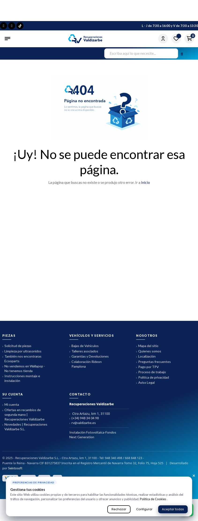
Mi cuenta (10, 404)
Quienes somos (148, 351)
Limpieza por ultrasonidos (21, 351)
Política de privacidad (152, 377)
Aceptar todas (173, 509)
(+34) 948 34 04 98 (84, 418)
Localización (146, 356)
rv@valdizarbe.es (82, 423)
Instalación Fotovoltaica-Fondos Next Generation (92, 434)
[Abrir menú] (8, 38)
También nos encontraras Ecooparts (21, 358)
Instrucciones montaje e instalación (21, 378)
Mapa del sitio (147, 346)
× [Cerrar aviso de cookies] (193, 475)
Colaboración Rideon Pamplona (85, 364)
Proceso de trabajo (151, 372)
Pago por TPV (147, 367)
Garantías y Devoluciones (89, 356)
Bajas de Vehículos (84, 346)
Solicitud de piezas (16, 346)
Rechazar (119, 509)
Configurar (144, 509)
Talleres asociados (83, 351)
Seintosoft (15, 468)
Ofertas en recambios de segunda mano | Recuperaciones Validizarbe (23, 414)
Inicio (145, 182)
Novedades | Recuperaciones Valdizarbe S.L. (24, 426)
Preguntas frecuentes (153, 362)
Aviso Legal (145, 382)
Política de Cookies (153, 499)
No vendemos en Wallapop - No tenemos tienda (23, 368)
